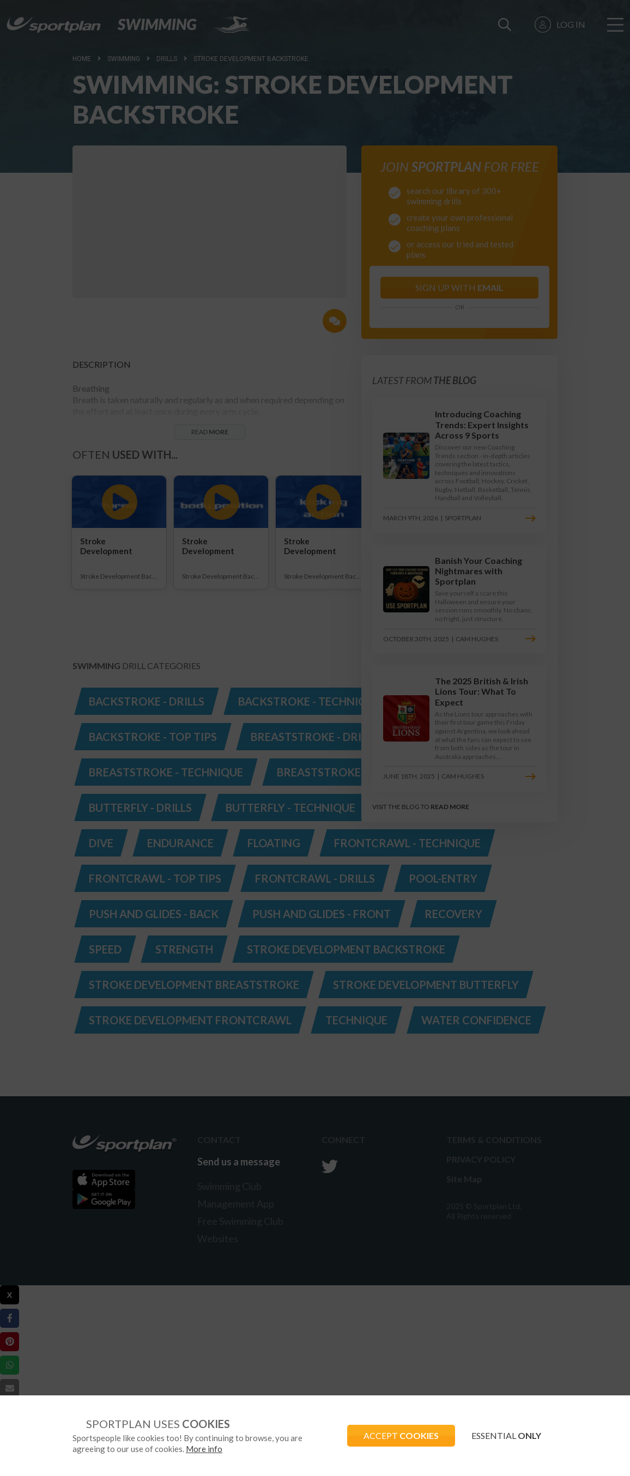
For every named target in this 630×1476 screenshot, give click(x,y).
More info (204, 1449)
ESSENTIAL (506, 1435)
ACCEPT (401, 1435)
